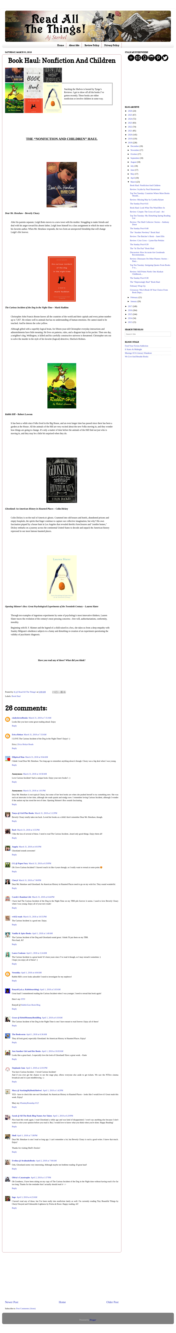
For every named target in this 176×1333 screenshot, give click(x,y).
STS (22, 999)
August (134, 162)
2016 (130, 310)
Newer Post (11, 1302)
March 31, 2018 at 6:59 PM (40, 863)
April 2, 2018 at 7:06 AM (46, 1161)
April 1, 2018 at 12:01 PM (36, 1068)
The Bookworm (19, 1034)
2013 (130, 322)
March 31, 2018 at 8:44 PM (43, 897)
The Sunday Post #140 (139, 228)
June (133, 170)
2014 (130, 318)
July (133, 166)
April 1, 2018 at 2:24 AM (36, 953)
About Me (74, 45)
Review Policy (92, 45)
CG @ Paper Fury (20, 863)
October (134, 154)
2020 (130, 135)
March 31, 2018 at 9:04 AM (36, 757)
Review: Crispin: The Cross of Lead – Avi (147, 212)
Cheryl (15, 880)
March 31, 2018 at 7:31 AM (40, 718)
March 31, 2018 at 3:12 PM (46, 813)
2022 (130, 127)
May (133, 174)
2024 (130, 119)
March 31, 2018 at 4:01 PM (30, 847)
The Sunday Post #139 (139, 244)
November (135, 150)
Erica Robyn (17, 734)
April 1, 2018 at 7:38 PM (27, 1135)
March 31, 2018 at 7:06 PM (30, 880)
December (135, 146)
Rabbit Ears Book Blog (30, 1005)
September (135, 158)
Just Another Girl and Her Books (26, 1051)
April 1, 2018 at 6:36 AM (36, 1034)
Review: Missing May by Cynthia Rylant (147, 200)
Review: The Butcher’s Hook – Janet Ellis (147, 236)
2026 (130, 111)
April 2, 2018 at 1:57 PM (41, 1177)
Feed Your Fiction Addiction (136, 346)
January (134, 301)
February (135, 297)
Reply (14, 726)
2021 (130, 131)
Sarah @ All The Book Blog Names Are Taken (32, 1116)
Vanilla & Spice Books (21, 933)
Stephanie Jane (18, 1068)
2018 (130, 142)
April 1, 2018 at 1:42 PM (53, 1090)
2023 (130, 123)
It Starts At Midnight (133, 349)
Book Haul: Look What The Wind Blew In (147, 208)
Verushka (16, 972)
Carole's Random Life (21, 897)
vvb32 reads (17, 917)
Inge (14, 1197)
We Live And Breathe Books (136, 356)
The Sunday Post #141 (139, 204)
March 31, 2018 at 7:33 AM (35, 734)
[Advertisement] (62, 1276)
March (133, 182)
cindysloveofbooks (20, 718)
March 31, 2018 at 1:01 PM (34, 790)
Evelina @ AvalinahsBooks (23, 1161)
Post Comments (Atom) (26, 1308)
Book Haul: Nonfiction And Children (145, 185)
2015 (130, 314)
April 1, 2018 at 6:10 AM (52, 1017)
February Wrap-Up (137, 286)
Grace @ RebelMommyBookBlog (26, 1017)
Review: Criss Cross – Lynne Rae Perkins (147, 240)
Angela (15, 847)
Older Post (112, 1302)
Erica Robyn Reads (25, 744)
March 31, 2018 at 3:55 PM (28, 830)
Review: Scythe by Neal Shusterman (145, 189)
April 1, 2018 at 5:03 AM (50, 989)
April (133, 178)
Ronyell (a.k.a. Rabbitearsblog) (25, 989)
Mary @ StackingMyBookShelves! (27, 1090)
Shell (14, 1135)
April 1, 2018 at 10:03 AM (52, 1051)
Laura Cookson (19, 953)
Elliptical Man (18, 757)
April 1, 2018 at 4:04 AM (31, 972)
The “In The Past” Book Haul (142, 248)
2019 (130, 139)
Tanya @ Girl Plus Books (23, 813)
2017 (130, 306)
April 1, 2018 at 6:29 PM (63, 1116)
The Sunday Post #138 (139, 278)
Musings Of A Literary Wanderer (138, 353)
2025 (130, 115)
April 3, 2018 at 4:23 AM (27, 1197)
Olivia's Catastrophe (21, 1177)
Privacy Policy (111, 45)
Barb (14, 830)
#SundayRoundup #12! (29, 1103)
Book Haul (16, 696)
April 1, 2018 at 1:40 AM (42, 933)
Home (60, 45)
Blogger (93, 1320)
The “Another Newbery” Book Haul (145, 232)
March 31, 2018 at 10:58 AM (35, 774)
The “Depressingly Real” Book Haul (145, 282)
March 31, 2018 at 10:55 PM (35, 917)
